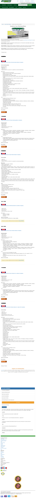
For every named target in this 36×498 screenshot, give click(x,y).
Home (3, 24)
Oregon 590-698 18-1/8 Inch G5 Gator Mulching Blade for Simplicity (11, 120)
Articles (2, 443)
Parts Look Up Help (5, 7)
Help (1, 441)
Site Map (2, 447)
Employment (2, 454)
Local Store (2, 457)
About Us (2, 451)
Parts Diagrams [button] (11, 7)
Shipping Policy (3, 445)
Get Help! (18, 402)
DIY (16, 7)
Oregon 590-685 (21, 220)
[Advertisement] (18, 16)
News (1, 455)
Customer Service (3, 440)
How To (2, 444)
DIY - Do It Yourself (3, 448)
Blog (1, 449)
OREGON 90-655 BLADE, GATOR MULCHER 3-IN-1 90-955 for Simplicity (12, 205)
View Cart (24, 7)
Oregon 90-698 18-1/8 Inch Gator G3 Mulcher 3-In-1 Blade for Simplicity (12, 273)
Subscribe (20, 7)
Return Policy (3, 446)
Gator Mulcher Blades (8, 24)
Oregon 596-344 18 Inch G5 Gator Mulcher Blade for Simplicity (10, 154)
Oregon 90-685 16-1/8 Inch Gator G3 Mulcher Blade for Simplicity (11, 230)
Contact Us (2, 452)
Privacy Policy (3, 442)
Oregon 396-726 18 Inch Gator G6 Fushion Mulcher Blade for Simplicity (12, 62)
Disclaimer (2, 456)
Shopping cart (33, 2)
